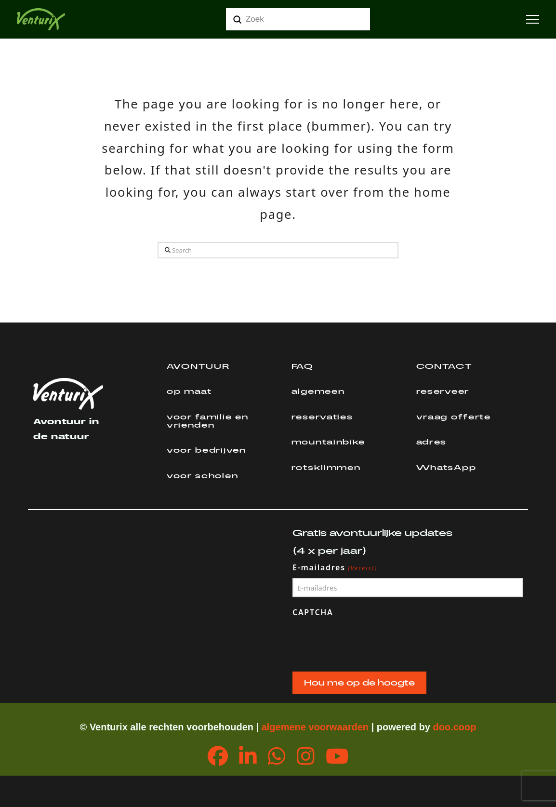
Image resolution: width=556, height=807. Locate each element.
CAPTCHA (312, 612)
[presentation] (365, 642)
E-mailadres (335, 568)
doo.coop (454, 727)
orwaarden (344, 727)
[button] (532, 19)
